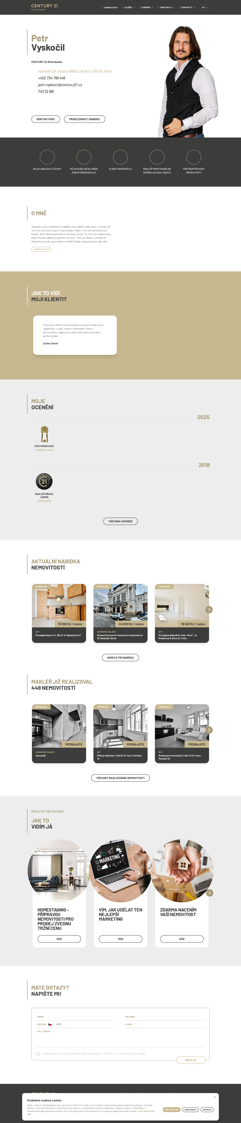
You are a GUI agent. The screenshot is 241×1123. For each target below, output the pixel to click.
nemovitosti (111, 7)
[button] (51, 1024)
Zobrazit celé (41, 249)
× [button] (215, 1096)
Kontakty (188, 7)
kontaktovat (46, 119)
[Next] (209, 609)
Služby (130, 7)
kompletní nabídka (120, 657)
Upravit (207, 1109)
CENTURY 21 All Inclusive (46, 62)
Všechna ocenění (120, 521)
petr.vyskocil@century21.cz (60, 84)
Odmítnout (191, 1109)
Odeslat (191, 1060)
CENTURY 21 (167, 7)
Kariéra (147, 7)
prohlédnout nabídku (84, 119)
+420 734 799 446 (51, 78)
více (59, 939)
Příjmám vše (171, 1109)
